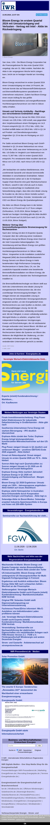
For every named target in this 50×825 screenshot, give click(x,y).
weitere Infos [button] (20, 819)
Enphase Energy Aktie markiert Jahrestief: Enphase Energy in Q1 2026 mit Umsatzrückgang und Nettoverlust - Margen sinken (23, 475)
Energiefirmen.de (9, 773)
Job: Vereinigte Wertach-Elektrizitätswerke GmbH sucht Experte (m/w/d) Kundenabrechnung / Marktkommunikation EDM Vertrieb (22, 620)
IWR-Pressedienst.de (27, 770)
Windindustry (31, 798)
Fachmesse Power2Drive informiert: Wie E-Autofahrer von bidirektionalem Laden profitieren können (22, 611)
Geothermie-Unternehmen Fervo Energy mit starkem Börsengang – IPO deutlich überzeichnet (23, 430)
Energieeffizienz (8, 804)
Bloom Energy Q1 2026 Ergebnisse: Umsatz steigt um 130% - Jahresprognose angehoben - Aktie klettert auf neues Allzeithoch (24, 485)
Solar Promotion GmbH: (13, 656)
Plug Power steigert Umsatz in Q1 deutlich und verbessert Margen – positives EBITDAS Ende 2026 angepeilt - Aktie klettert (24, 449)
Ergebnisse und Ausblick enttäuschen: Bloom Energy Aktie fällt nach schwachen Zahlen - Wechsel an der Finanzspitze (24, 583)
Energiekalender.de (10, 776)
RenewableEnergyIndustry (13, 798)
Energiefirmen (20, 801)
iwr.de (4, 789)
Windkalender (34, 804)
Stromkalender (8, 807)
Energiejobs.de (33, 773)
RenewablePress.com (29, 795)
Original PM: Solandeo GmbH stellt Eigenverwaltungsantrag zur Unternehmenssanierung (19, 602)
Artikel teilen (42, 15)
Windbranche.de (15, 789)
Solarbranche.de (9, 792)
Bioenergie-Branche (25, 792)
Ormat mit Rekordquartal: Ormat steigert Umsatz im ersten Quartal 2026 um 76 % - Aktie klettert (24, 457)
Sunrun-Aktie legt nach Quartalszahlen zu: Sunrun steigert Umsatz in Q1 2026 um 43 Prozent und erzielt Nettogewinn (22, 466)
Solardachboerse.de (10, 795)
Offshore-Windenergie (33, 789)
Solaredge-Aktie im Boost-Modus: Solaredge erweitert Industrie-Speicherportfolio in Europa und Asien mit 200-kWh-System (24, 501)
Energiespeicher (34, 801)
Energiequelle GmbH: (12, 700)
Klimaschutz (22, 804)
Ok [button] (25, 824)
